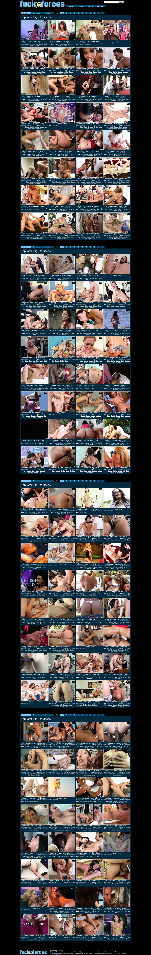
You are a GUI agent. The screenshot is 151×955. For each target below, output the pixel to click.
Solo (55, 237)
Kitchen (58, 513)
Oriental (29, 940)
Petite (43, 594)
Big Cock (96, 361)
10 (98, 13)
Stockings (98, 182)
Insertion (39, 512)
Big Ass (125, 154)
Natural (100, 278)
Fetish (119, 183)
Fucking (71, 72)
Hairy (112, 333)
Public (33, 333)
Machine (60, 73)
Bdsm (32, 44)
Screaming (35, 857)
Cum (92, 279)
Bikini (95, 622)
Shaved (120, 154)
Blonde (54, 99)
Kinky (66, 307)
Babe (82, 72)
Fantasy (86, 99)
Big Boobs (36, 209)
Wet (72, 237)
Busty (45, 44)
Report (23, 39)
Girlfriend (93, 183)
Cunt (99, 72)
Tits (62, 45)
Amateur (27, 44)
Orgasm (34, 389)
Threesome (124, 128)
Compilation (39, 155)
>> (102, 13)
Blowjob (56, 44)
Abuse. (60, 954)
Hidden (116, 333)
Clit (124, 471)
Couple (73, 182)
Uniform (87, 307)
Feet (40, 472)
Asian (81, 127)
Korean (92, 128)
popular (70, 6)
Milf (96, 99)
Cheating (95, 306)
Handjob (65, 44)
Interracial (37, 45)
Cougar (115, 651)
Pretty (40, 801)
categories (100, 6)
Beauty (59, 279)
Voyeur (128, 333)
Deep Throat (87, 73)
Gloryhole (91, 99)
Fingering (86, 388)
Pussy (59, 100)
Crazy (37, 471)
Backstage (30, 472)
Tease (68, 237)
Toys (65, 73)
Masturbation (60, 72)
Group (58, 746)
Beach (86, 72)
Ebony (36, 44)
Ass (41, 99)
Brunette (41, 44)
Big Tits (89, 44)
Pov (89, 362)
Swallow (93, 362)
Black (118, 73)
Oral (72, 594)
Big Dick (121, 472)
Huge (73, 99)
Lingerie (68, 278)
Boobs (38, 183)
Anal (55, 72)
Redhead (70, 44)
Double (88, 183)
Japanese (90, 127)
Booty (66, 513)
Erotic (65, 45)
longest (90, 6)
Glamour (64, 237)
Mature (119, 99)
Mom (44, 278)
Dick (92, 100)
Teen (115, 417)
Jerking (93, 73)
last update (80, 6)
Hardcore (34, 73)
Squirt (90, 306)
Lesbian (32, 45)
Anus (43, 512)
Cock (35, 183)
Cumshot (39, 72)
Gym (123, 938)
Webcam (125, 72)
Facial (43, 72)
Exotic (100, 127)
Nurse (99, 306)
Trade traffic (60, 950)
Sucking (31, 183)
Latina (33, 155)
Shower (59, 45)
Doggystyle (31, 100)
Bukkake (62, 444)
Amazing (65, 209)
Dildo (84, 183)
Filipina (87, 128)
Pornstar (40, 73)
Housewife (38, 100)
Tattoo (99, 99)
